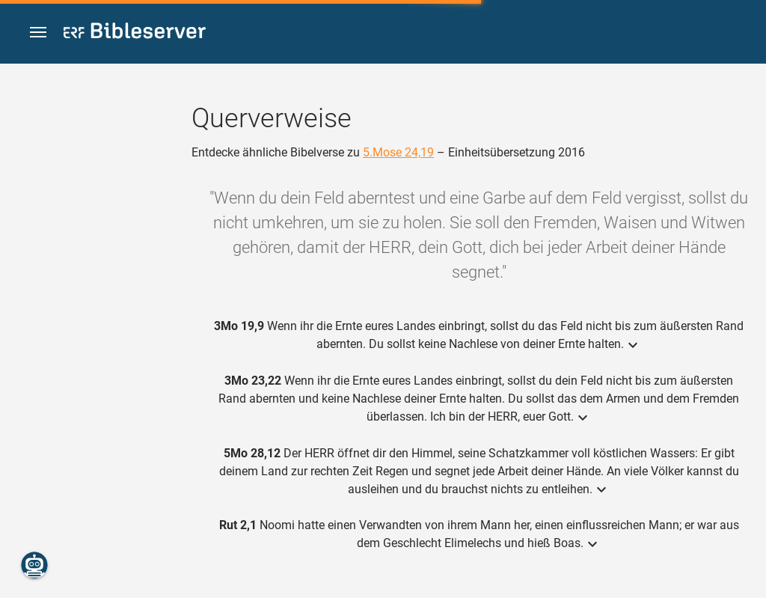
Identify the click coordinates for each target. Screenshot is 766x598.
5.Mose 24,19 (398, 152)
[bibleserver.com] (135, 33)
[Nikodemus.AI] (34, 565)
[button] (38, 32)
